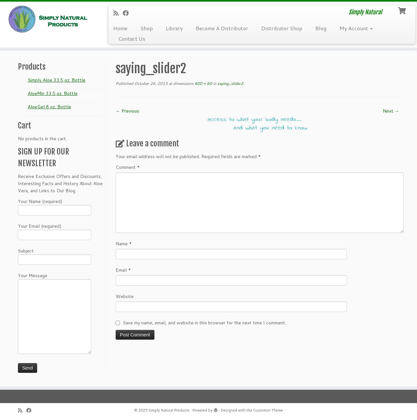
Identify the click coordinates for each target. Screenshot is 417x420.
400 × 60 (203, 83)
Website (125, 296)
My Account (356, 28)
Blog (320, 28)
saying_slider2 (229, 83)
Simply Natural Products (169, 410)
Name (124, 243)
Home (120, 28)
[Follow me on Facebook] (128, 13)
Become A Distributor (222, 28)
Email (123, 270)
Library (174, 28)
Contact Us (131, 38)
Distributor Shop (281, 28)
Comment (128, 167)
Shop (146, 28)
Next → (391, 111)
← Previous (127, 111)
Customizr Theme (268, 410)
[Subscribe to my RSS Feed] (118, 13)
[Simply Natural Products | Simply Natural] (48, 19)
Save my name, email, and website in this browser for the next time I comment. (204, 322)
